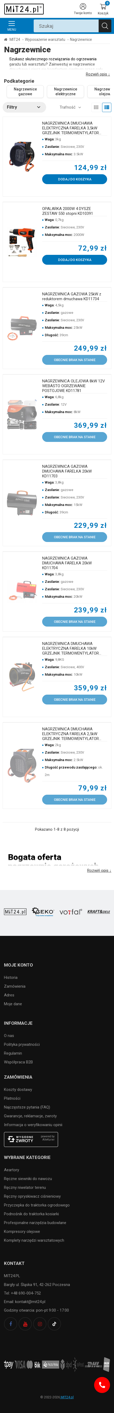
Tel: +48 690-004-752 (22, 1293)
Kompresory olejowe (22, 1231)
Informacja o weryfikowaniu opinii (33, 1124)
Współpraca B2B (18, 1062)
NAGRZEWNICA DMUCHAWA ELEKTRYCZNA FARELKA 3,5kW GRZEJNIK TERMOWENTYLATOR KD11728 (70, 128)
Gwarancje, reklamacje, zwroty (30, 1116)
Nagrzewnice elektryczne (65, 91)
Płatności (12, 1098)
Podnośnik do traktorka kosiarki (31, 1214)
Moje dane (13, 1004)
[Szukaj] (105, 25)
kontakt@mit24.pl (29, 1301)
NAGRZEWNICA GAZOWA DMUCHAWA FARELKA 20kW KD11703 (67, 471)
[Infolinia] (102, 1385)
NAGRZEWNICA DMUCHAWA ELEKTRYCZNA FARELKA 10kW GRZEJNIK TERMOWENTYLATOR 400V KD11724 (70, 648)
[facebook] (10, 1324)
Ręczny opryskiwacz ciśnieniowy (32, 1196)
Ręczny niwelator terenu (25, 1187)
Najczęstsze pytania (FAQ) (27, 1107)
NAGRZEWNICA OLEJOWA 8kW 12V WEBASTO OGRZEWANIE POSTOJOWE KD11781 (73, 386)
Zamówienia (14, 986)
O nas (9, 1035)
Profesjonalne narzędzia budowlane (35, 1222)
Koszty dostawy (18, 1089)
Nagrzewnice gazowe (25, 91)
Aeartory (11, 1169)
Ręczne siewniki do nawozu (28, 1178)
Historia (10, 977)
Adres (9, 995)
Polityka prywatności (22, 1044)
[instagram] (39, 1324)
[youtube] (25, 1324)
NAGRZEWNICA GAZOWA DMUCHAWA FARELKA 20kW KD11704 (67, 563)
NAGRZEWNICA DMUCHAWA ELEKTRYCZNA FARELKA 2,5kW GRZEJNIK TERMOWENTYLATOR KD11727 (70, 734)
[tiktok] (54, 1324)
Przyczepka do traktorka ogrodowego (37, 1205)
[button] (24, 107)
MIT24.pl (67, 1397)
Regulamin (13, 1053)
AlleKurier (48, 1139)
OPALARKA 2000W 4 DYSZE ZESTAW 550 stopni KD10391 (67, 211)
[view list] (106, 107)
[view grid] (96, 107)
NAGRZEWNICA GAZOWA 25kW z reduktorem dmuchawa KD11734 (71, 296)
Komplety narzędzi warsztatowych (34, 1240)
